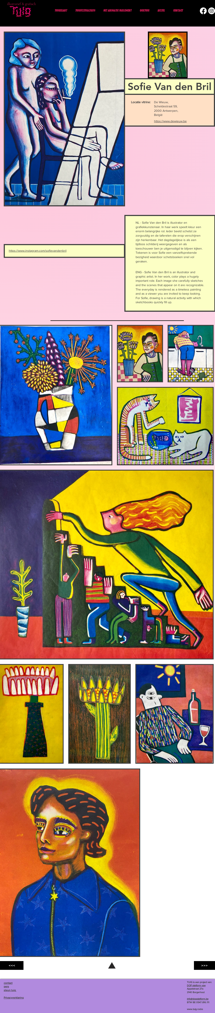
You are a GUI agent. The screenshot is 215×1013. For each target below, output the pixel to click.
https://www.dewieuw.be (170, 121)
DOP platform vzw (196, 985)
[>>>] (204, 965)
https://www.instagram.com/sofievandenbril (37, 250)
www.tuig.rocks (195, 1009)
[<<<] (11, 965)
